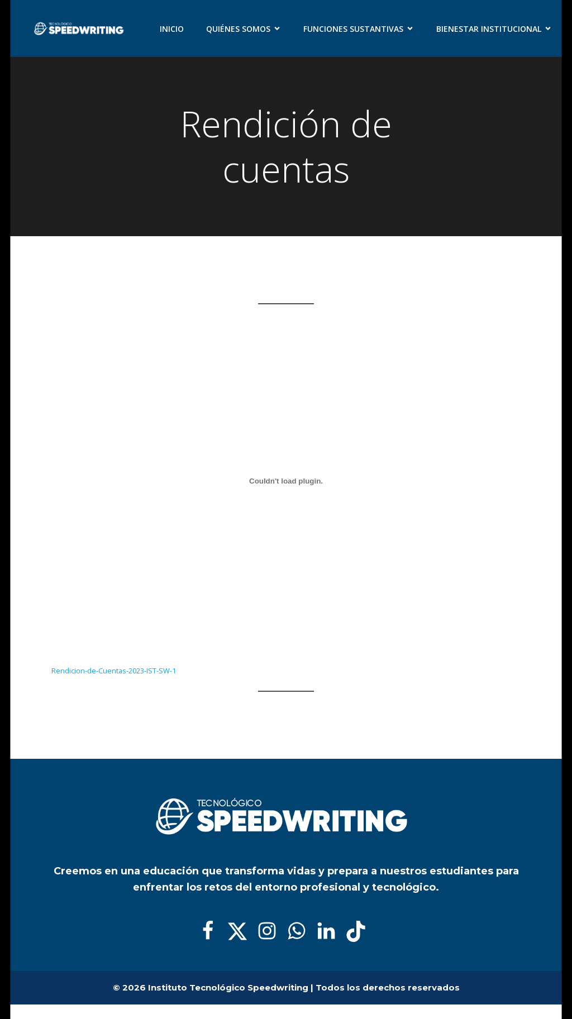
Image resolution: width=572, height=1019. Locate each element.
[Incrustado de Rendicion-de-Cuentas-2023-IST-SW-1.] (286, 480)
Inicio (172, 28)
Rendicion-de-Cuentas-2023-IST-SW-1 (113, 670)
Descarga (207, 670)
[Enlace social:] (212, 931)
